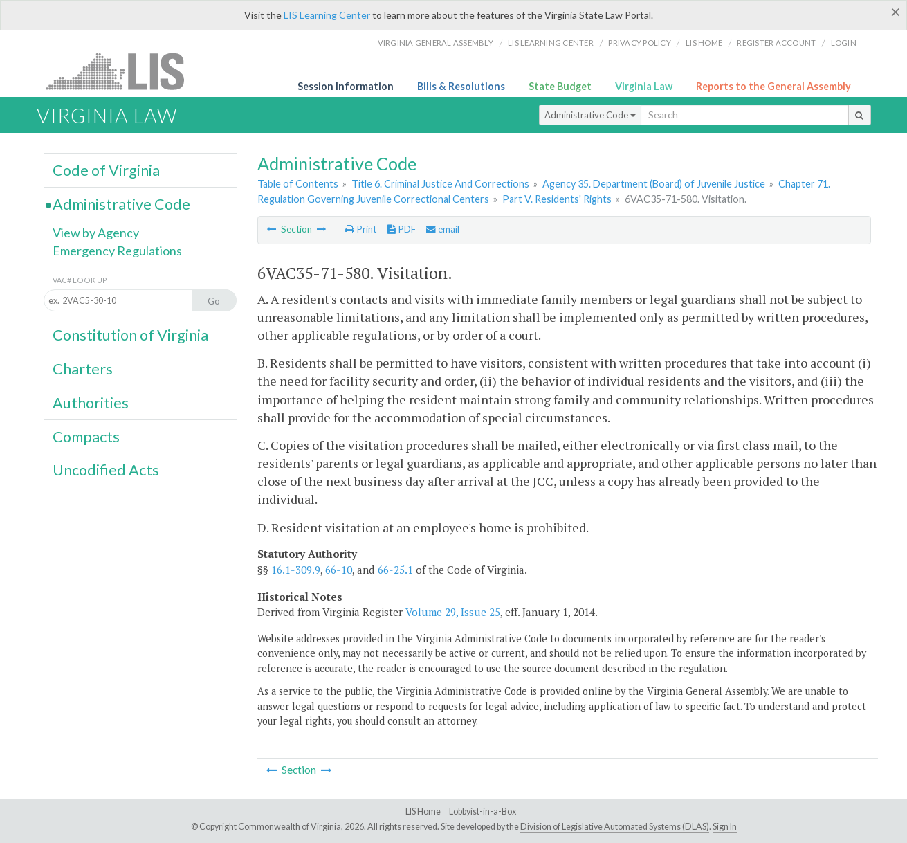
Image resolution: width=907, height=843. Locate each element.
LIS (123, 71)
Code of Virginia (106, 170)
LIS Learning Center (327, 15)
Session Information (345, 86)
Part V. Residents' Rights (557, 199)
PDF (401, 229)
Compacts (86, 437)
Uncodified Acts (106, 470)
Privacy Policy (639, 42)
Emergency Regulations (117, 250)
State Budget (560, 86)
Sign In (725, 827)
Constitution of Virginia (130, 335)
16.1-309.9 (295, 570)
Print (360, 229)
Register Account (776, 42)
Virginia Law (643, 86)
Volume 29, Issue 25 (452, 612)
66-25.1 (395, 570)
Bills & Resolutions (461, 86)
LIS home (704, 42)
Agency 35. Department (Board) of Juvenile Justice (653, 184)
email (442, 229)
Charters (83, 369)
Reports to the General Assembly (773, 86)
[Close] (895, 12)
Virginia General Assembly (435, 42)
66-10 (338, 570)
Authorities (91, 403)
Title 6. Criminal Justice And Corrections (440, 184)
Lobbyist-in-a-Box (482, 811)
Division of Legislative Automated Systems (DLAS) (614, 827)
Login (843, 42)
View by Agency (96, 232)
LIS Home (423, 811)
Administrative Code (590, 114)
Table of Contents (297, 184)
